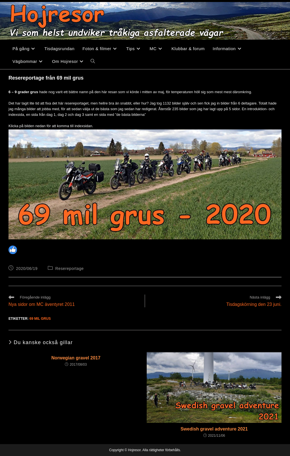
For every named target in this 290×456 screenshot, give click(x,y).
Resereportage (69, 268)
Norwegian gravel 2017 (75, 357)
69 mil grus (40, 319)
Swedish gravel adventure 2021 (214, 429)
